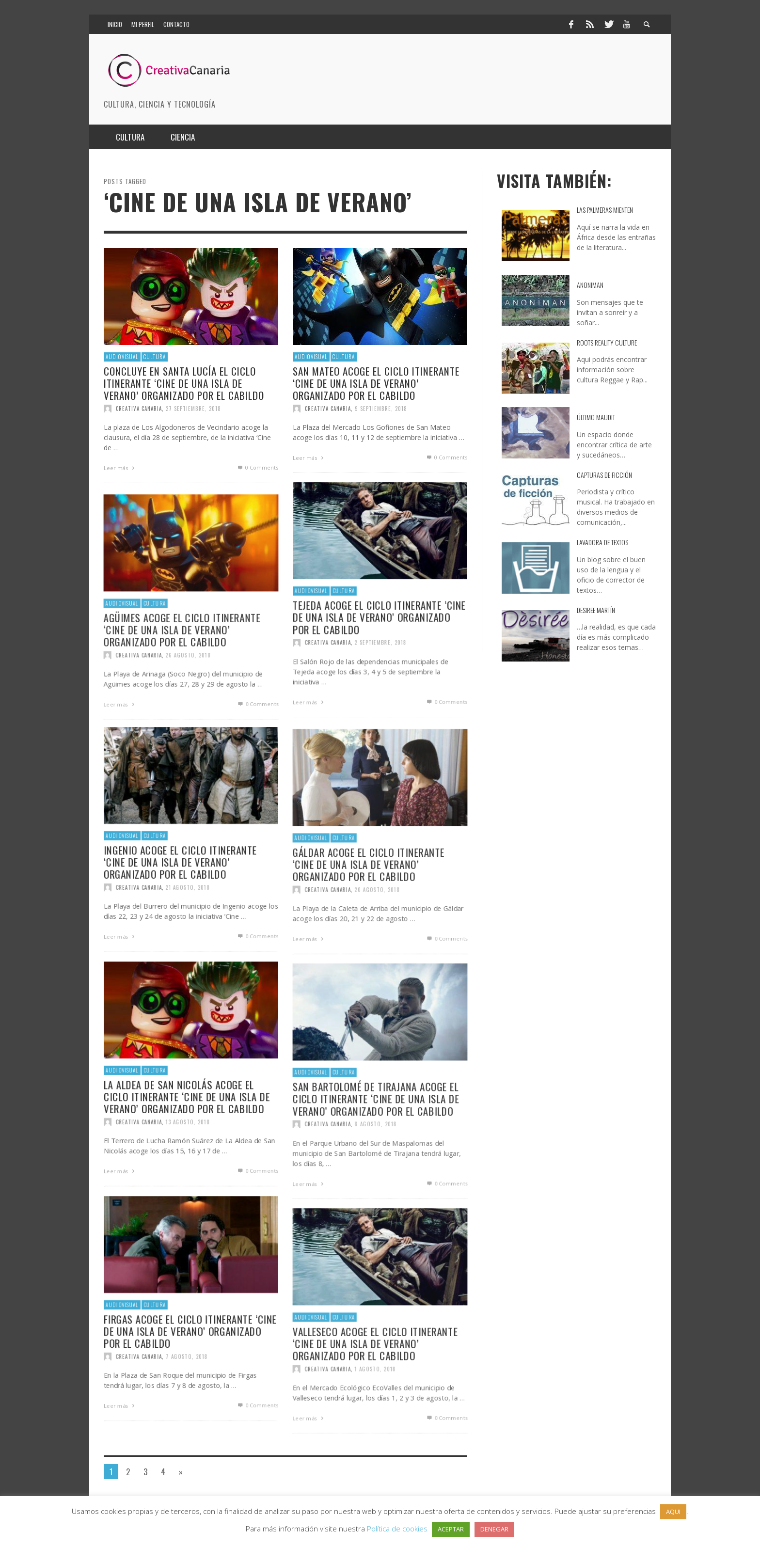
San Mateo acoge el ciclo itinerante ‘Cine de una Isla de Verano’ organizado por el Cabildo (376, 382)
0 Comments (257, 467)
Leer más (120, 468)
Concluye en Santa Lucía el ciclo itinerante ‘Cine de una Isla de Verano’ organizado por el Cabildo (184, 382)
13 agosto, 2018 (188, 1169)
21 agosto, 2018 (188, 934)
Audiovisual (122, 357)
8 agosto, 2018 (375, 1157)
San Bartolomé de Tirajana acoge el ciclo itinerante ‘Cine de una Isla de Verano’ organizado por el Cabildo (376, 1130)
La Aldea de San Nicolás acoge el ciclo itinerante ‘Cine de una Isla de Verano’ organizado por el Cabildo (187, 1142)
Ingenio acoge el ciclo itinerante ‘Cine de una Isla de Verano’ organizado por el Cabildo (180, 908)
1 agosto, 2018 (375, 1402)
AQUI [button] (673, 1511)
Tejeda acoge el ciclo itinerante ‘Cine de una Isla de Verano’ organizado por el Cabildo (379, 662)
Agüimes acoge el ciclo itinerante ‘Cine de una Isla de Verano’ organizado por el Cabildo (182, 661)
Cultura (154, 357)
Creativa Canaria (139, 408)
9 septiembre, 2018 (381, 408)
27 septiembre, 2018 (193, 408)
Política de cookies (397, 1528)
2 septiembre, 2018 (381, 690)
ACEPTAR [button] (451, 1529)
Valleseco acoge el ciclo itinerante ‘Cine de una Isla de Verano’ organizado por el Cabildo (375, 1375)
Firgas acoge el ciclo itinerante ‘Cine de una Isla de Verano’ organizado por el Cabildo (190, 1377)
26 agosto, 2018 (188, 688)
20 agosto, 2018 (377, 923)
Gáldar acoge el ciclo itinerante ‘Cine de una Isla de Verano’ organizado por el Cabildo (368, 896)
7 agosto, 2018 (187, 1404)
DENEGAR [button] (494, 1529)
